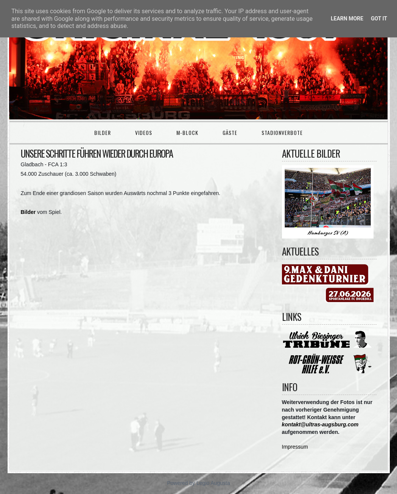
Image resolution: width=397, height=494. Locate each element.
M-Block (187, 132)
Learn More (347, 18)
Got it (379, 18)
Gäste (230, 132)
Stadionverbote (282, 132)
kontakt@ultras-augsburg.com (320, 424)
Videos (143, 132)
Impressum (295, 447)
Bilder (102, 132)
